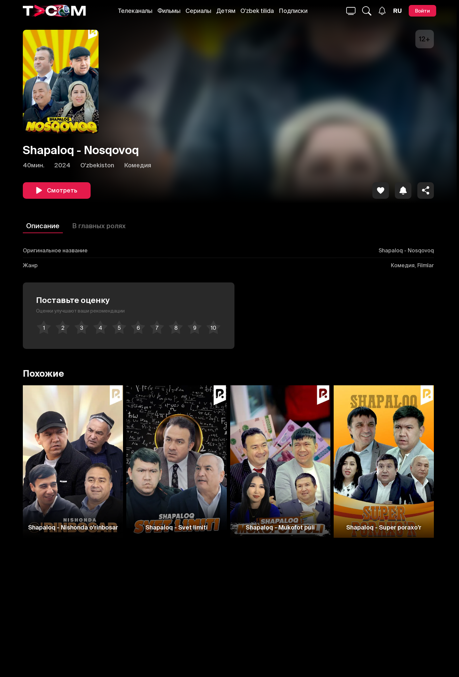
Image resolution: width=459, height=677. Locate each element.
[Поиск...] (350, 11)
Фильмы (169, 10)
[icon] (380, 190)
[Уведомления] (382, 11)
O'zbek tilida (257, 10)
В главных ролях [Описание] (99, 226)
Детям (225, 10)
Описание (43, 226)
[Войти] (422, 11)
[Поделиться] (425, 190)
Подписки (293, 10)
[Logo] (54, 11)
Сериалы (198, 10)
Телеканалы (135, 10)
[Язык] (397, 11)
